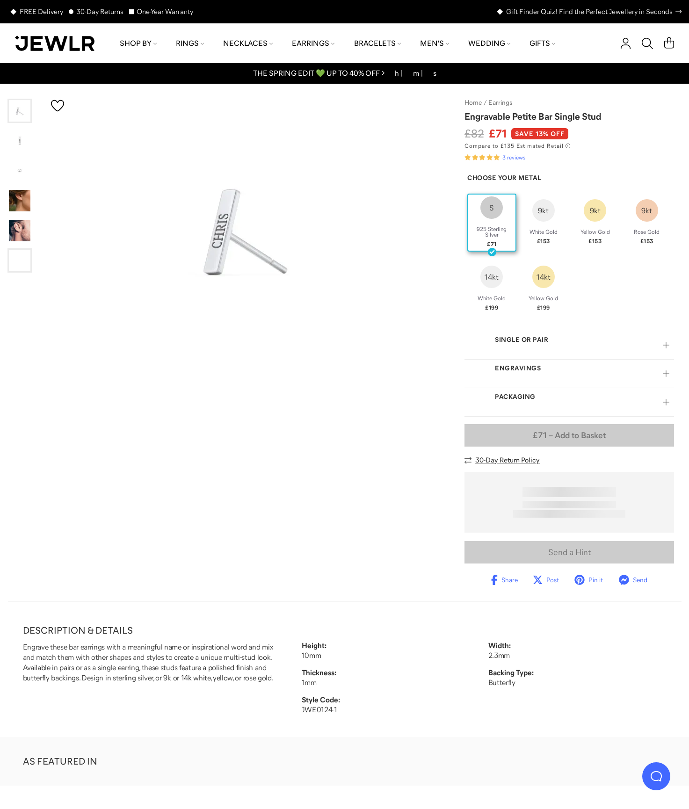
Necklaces (248, 43)
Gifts (542, 43)
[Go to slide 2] (19, 141)
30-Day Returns (99, 11)
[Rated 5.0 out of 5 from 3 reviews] (494, 157)
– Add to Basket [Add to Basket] (569, 435)
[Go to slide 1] (19, 111)
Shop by (138, 43)
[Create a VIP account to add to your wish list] (58, 106)
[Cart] (669, 43)
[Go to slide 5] (19, 230)
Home (473, 102)
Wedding (489, 43)
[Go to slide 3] (19, 171)
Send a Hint (569, 552)
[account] (626, 43)
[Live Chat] (656, 776)
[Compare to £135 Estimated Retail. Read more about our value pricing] (517, 146)
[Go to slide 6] (19, 260)
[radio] (491, 223)
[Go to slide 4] (19, 200)
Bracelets (377, 43)
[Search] (647, 43)
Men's (434, 43)
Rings (190, 43)
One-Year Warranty (165, 11)
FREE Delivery (41, 11)
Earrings (313, 43)
